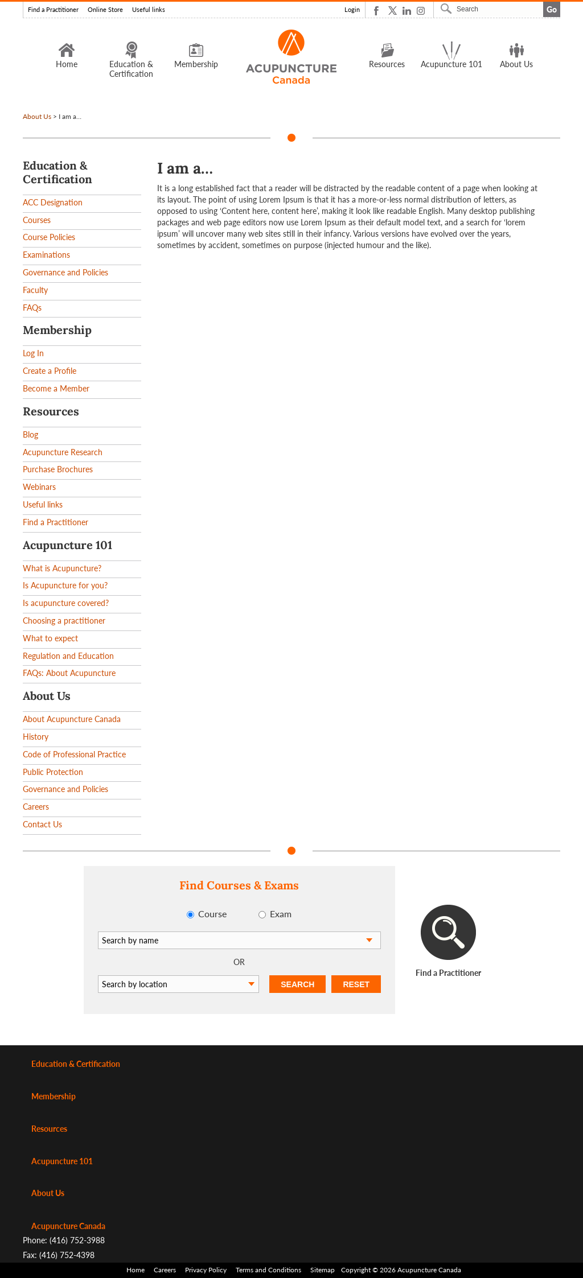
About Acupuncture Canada (72, 719)
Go (552, 9)
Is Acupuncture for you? (65, 585)
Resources (387, 54)
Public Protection (53, 772)
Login (352, 9)
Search (447, 8)
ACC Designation (53, 202)
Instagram (421, 10)
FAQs (32, 307)
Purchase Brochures (58, 469)
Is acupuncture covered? (66, 603)
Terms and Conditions (268, 1269)
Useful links (148, 9)
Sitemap (322, 1269)
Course (212, 913)
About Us (516, 54)
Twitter (392, 10)
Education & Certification (131, 59)
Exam (281, 913)
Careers (36, 806)
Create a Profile (49, 371)
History (35, 736)
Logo (291, 57)
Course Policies (49, 237)
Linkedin (407, 10)
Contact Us (42, 824)
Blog (30, 434)
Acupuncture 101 (451, 54)
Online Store (105, 9)
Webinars (39, 487)
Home (66, 54)
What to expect (50, 638)
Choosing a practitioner (64, 620)
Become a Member (56, 388)
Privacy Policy (206, 1269)
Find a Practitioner (53, 9)
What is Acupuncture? (62, 568)
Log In (33, 353)
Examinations (46, 254)
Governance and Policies (65, 272)
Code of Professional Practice (74, 754)
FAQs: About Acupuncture (69, 673)
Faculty (35, 290)
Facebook (378, 10)
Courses (37, 220)
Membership (196, 54)
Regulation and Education (68, 656)
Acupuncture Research (62, 452)
